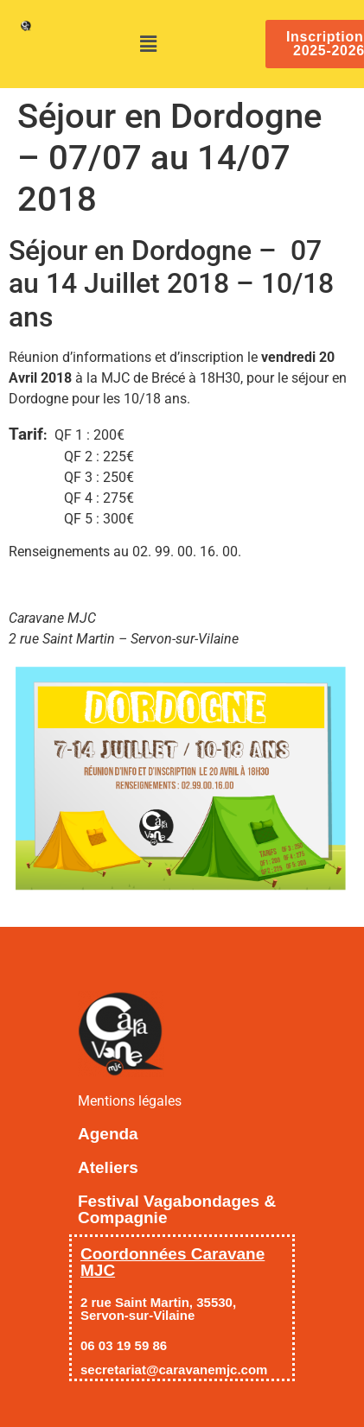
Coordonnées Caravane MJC (172, 1262)
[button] (148, 44)
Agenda (108, 1134)
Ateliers (108, 1167)
